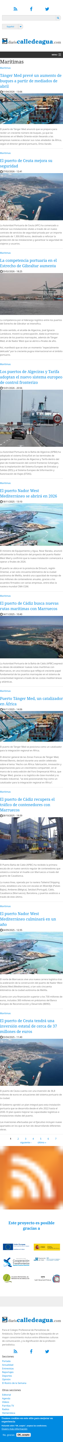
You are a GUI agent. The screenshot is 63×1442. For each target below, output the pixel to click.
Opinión (6, 1379)
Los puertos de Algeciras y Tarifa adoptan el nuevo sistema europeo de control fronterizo (31, 377)
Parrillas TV (8, 1405)
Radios (5, 1409)
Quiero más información (14, 1430)
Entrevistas (8, 1368)
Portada (6, 1361)
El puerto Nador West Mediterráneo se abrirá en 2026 (28, 493)
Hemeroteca (8, 1413)
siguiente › (25, 1142)
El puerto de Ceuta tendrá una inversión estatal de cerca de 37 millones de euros (28, 1026)
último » (42, 1142)
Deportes (7, 1375)
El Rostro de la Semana (14, 1383)
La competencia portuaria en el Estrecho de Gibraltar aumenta (28, 263)
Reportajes (8, 1372)
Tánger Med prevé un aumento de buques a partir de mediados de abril (31, 81)
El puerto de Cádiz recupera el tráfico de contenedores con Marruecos (27, 805)
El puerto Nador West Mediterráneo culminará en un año (28, 919)
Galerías (6, 1416)
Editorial (6, 1394)
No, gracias (9, 1436)
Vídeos (5, 1402)
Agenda (6, 1398)
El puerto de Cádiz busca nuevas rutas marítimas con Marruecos (29, 606)
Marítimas (5, 67)
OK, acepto (23, 1436)
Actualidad (7, 1364)
